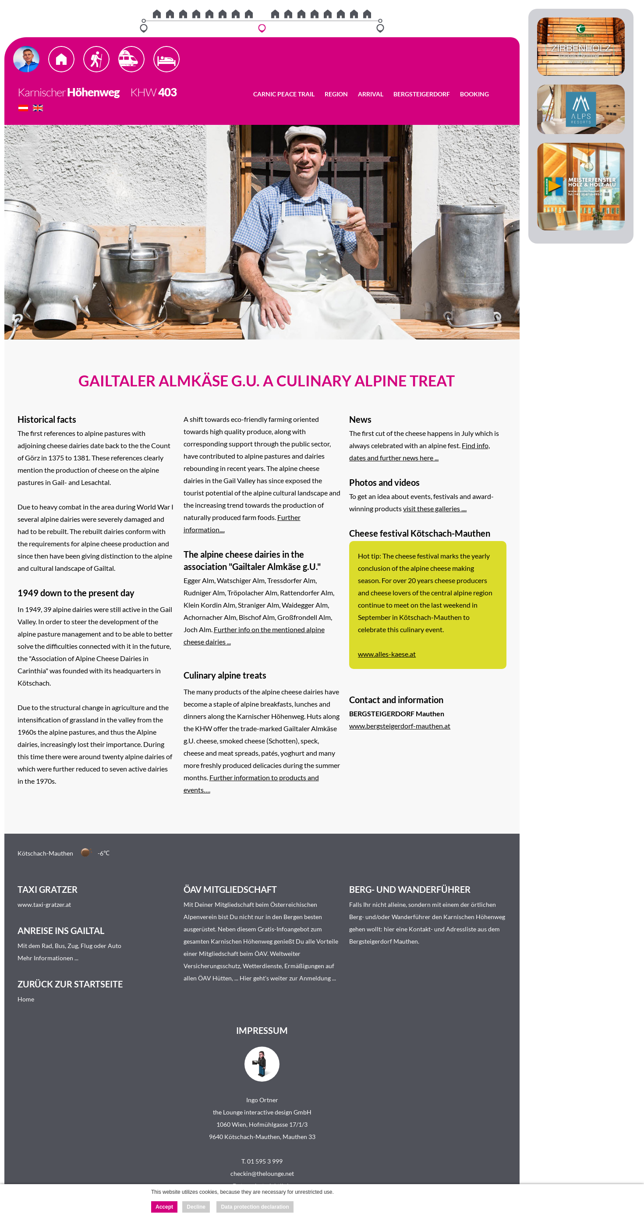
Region (336, 94)
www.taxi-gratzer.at (44, 904)
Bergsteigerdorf (421, 94)
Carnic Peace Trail (284, 94)
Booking (474, 94)
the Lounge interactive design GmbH (262, 1112)
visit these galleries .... (435, 508)
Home (26, 999)
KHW (139, 92)
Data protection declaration (255, 1207)
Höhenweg (93, 92)
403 (167, 92)
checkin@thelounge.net (262, 1173)
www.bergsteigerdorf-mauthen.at (399, 726)
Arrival (370, 94)
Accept (164, 1207)
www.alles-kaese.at (387, 654)
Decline (196, 1207)
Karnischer (42, 92)
